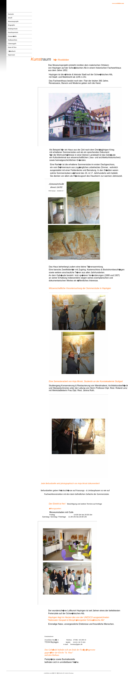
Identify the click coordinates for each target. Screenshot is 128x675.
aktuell (10, 18)
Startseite (11, 14)
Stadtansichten (12, 40)
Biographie (11, 25)
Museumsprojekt (13, 21)
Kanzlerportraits (13, 32)
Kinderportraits (13, 29)
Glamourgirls (12, 44)
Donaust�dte (12, 36)
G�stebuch (11, 51)
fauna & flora (12, 47)
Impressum (11, 55)
